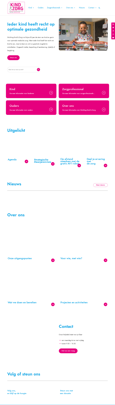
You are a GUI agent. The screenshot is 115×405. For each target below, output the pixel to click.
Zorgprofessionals (55, 8)
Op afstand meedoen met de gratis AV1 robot (69, 161)
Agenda (12, 159)
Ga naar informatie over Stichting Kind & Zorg (79, 110)
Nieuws (82, 7)
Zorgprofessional (73, 89)
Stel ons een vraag (68, 351)
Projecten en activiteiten (74, 303)
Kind (31, 8)
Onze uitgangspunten (20, 258)
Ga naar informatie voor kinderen (22, 93)
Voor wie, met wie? (71, 258)
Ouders (40, 7)
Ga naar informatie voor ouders (21, 110)
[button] (99, 8)
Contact (92, 8)
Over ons (70, 8)
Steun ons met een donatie (66, 392)
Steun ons (13, 58)
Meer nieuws (100, 185)
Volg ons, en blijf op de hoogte (16, 392)
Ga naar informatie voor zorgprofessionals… (78, 93)
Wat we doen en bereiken (22, 303)
